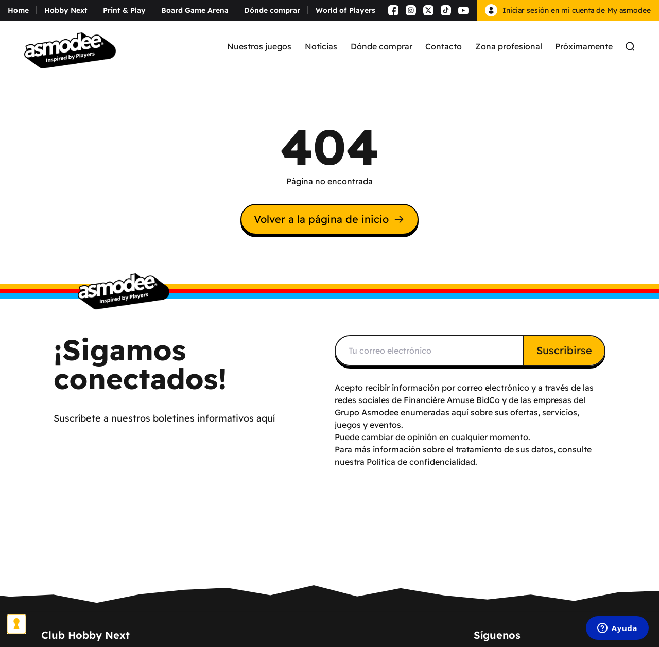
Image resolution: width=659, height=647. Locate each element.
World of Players (345, 10)
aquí (460, 412)
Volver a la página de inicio (329, 219)
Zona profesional (508, 46)
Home (18, 10)
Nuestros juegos (259, 46)
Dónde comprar (272, 10)
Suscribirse (564, 350)
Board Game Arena (195, 10)
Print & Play (124, 10)
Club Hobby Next (85, 634)
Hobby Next (66, 10)
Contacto (443, 46)
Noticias (321, 46)
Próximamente (584, 46)
